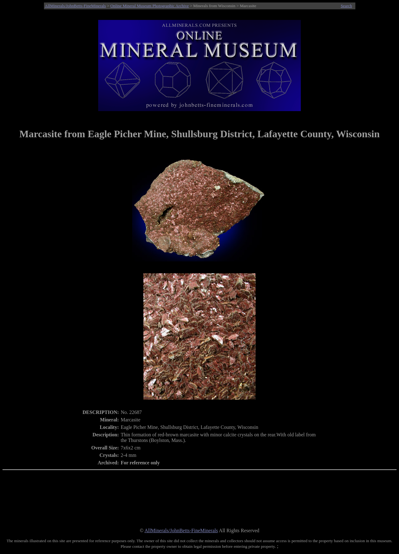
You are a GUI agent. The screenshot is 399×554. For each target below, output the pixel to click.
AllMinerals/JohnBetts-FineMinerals (75, 5)
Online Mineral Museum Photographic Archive (149, 5)
